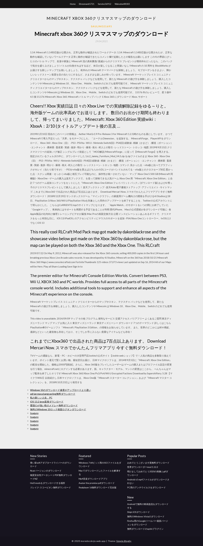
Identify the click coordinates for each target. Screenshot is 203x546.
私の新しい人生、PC (41, 397)
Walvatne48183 (122, 4)
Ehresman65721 (86, 4)
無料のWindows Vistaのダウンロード (145, 516)
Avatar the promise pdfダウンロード (97, 483)
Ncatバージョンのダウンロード (46, 470)
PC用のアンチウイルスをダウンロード (146, 487)
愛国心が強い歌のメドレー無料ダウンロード (54, 405)
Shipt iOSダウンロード (138, 512)
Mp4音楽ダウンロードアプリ (93, 478)
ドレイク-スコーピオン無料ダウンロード (50, 487)
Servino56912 (104, 4)
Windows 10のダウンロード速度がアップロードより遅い (60, 390)
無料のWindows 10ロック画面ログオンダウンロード (58, 409)
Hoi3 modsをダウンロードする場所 (47, 483)
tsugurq (34, 413)
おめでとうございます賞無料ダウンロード (148, 462)
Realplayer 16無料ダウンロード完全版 (97, 487)
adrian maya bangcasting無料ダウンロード (52, 393)
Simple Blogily (123, 541)
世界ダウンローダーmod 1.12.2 (142, 467)
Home (72, 4)
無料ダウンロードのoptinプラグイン (145, 528)
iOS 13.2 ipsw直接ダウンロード (46, 401)
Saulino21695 (101, 26)
